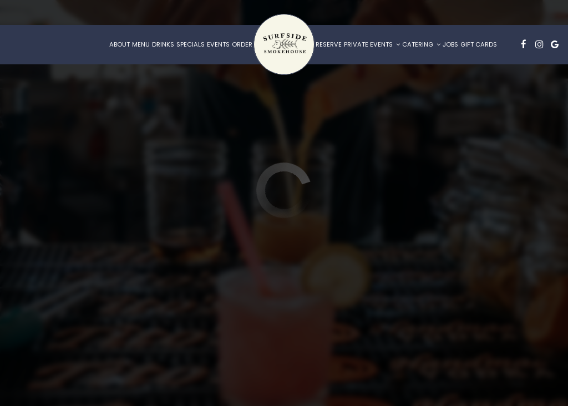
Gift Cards (478, 44)
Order (242, 44)
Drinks (163, 44)
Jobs (450, 44)
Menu (141, 44)
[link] (284, 44)
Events (218, 44)
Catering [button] (421, 44)
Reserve (329, 44)
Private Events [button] (372, 44)
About (119, 44)
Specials (190, 44)
